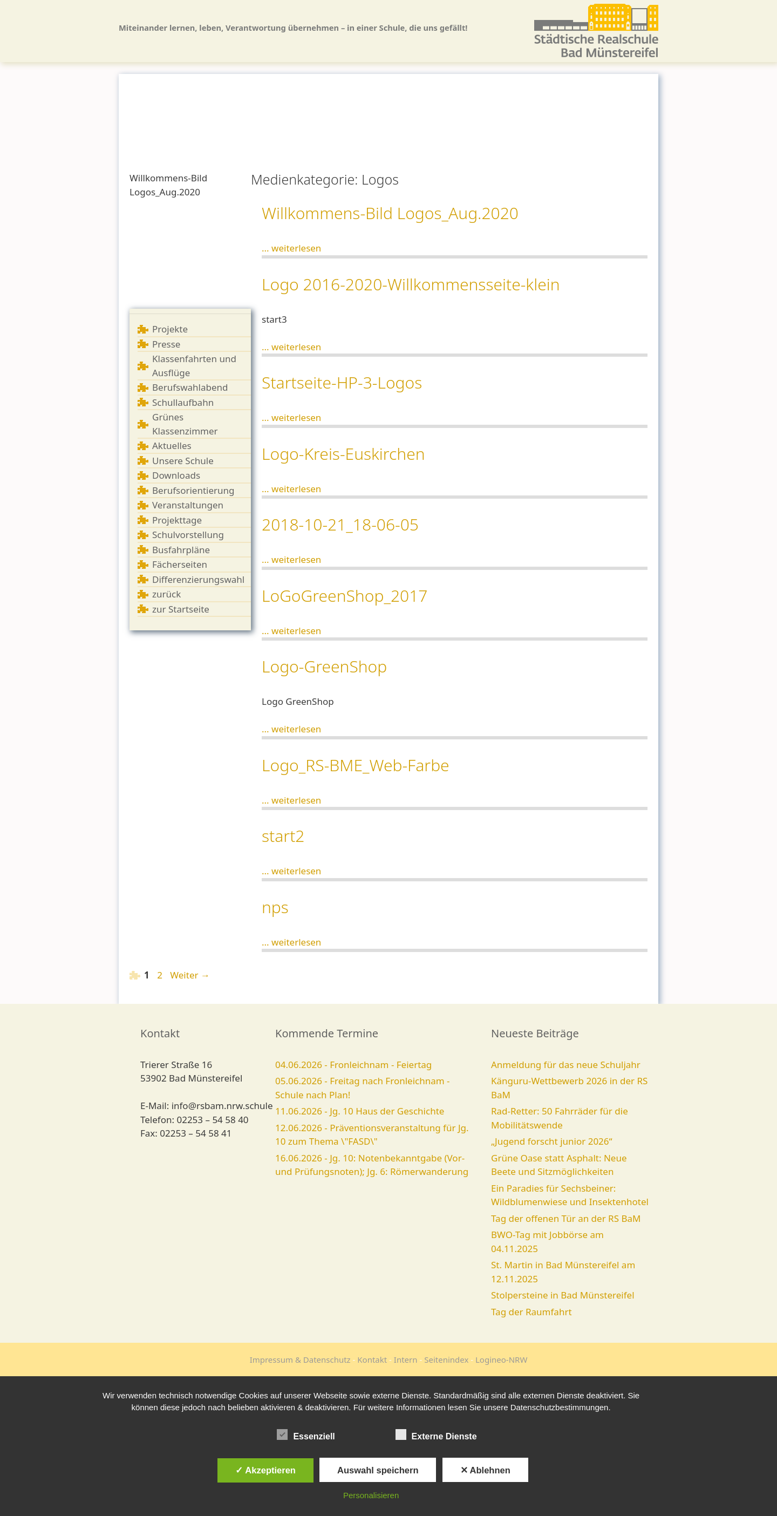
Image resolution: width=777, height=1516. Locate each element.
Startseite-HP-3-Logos (342, 382)
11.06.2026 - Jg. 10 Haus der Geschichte (359, 1111)
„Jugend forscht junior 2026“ (551, 1141)
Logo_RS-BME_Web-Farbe (355, 765)
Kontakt (372, 1359)
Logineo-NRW (501, 1359)
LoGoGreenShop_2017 (344, 595)
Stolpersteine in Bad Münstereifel (563, 1295)
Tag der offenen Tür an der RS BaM (565, 1218)
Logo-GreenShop (324, 666)
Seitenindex (446, 1359)
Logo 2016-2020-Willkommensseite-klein (411, 284)
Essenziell (306, 1434)
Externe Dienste (436, 1434)
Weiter (190, 975)
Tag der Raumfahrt (531, 1312)
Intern (406, 1359)
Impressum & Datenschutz (300, 1359)
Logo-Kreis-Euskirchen (343, 454)
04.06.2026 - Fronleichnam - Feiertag (353, 1064)
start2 (283, 836)
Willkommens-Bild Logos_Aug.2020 (390, 213)
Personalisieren (371, 1495)
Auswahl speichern (377, 1470)
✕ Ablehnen (485, 1470)
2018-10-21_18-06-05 (340, 524)
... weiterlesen (291, 248)
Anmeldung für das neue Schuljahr (565, 1064)
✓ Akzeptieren (265, 1470)
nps (275, 907)
